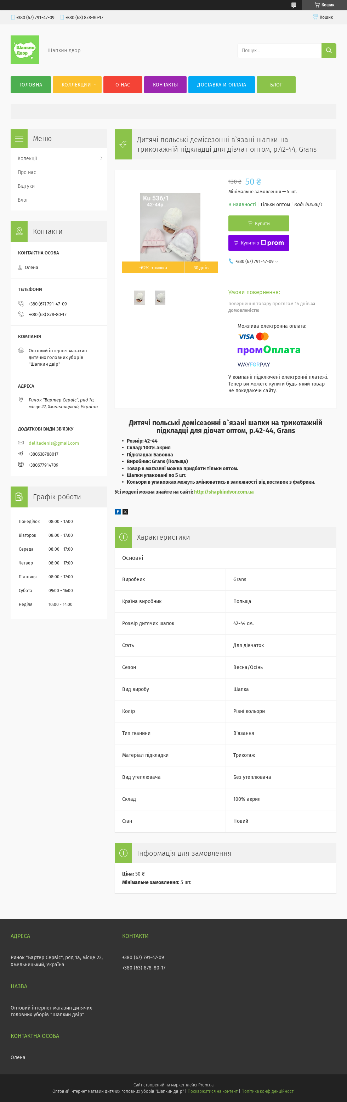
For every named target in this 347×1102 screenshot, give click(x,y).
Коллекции (76, 85)
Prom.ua (206, 1085)
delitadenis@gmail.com (54, 443)
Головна (30, 85)
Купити (262, 223)
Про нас (27, 172)
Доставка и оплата (221, 85)
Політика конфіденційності (268, 1091)
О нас (122, 85)
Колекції (27, 159)
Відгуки (26, 186)
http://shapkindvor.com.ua (224, 492)
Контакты (165, 85)
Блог (276, 85)
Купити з (262, 243)
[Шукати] (329, 50)
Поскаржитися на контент (213, 1091)
